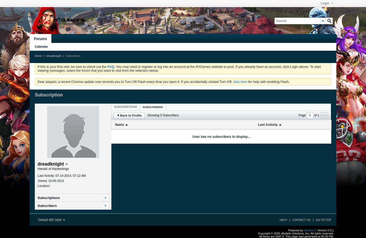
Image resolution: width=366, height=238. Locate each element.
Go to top (323, 219)
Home (38, 55)
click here (240, 82)
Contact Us (301, 219)
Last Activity (268, 125)
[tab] (125, 106)
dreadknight (54, 55)
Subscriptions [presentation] (125, 106)
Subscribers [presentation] (152, 107)
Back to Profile (129, 115)
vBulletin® (310, 230)
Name (119, 125)
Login (327, 3)
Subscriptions (49, 198)
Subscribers (47, 206)
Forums (40, 39)
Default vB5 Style (51, 220)
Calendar (41, 46)
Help (283, 219)
